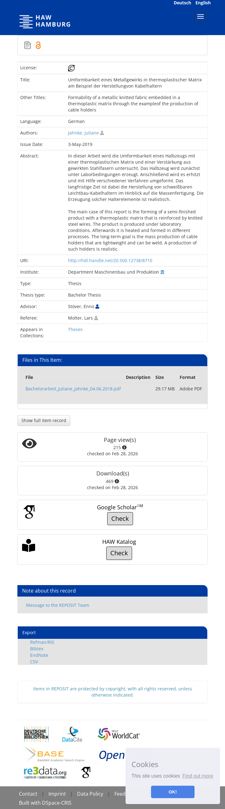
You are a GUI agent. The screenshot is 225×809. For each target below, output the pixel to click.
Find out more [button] (197, 776)
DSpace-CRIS (56, 802)
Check (120, 518)
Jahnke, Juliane (83, 133)
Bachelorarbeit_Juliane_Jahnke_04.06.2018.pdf (73, 389)
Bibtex (36, 649)
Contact (28, 793)
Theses (75, 329)
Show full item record (43, 420)
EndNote (39, 655)
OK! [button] (173, 791)
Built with (30, 802)
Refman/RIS (42, 642)
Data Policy (90, 793)
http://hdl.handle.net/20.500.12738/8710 (110, 260)
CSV (34, 662)
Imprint (57, 793)
